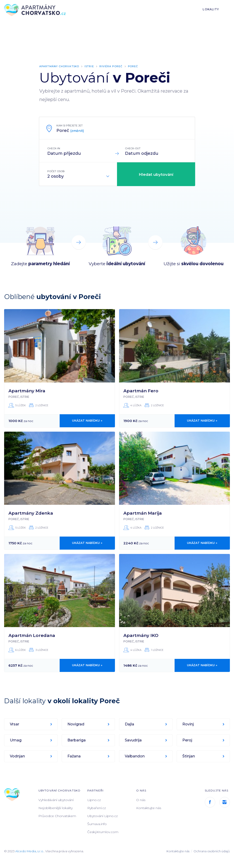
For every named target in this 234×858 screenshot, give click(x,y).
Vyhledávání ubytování (56, 800)
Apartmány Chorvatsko (59, 66)
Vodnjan (17, 756)
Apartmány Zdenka (30, 513)
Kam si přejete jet (69, 125)
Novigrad (76, 724)
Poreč (135, 66)
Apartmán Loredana (31, 635)
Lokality (211, 9)
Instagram (224, 802)
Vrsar (14, 724)
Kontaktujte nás (148, 808)
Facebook (210, 802)
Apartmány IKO (140, 635)
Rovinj (188, 724)
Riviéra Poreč (112, 66)
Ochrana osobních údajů (212, 851)
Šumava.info (97, 824)
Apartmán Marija (142, 513)
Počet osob (55, 171)
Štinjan (189, 756)
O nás (140, 800)
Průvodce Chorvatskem (57, 816)
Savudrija (133, 740)
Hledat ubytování (156, 174)
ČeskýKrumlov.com (102, 832)
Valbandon (135, 756)
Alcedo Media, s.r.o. (29, 851)
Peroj (187, 740)
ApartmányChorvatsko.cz (36, 10)
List (227, 9)
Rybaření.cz (96, 808)
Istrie (90, 66)
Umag (16, 740)
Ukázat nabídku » (87, 420)
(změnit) (77, 131)
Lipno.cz (94, 800)
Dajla (129, 724)
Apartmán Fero (140, 390)
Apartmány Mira (26, 390)
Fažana (74, 756)
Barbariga (77, 740)
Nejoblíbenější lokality (55, 808)
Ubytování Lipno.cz (102, 816)
